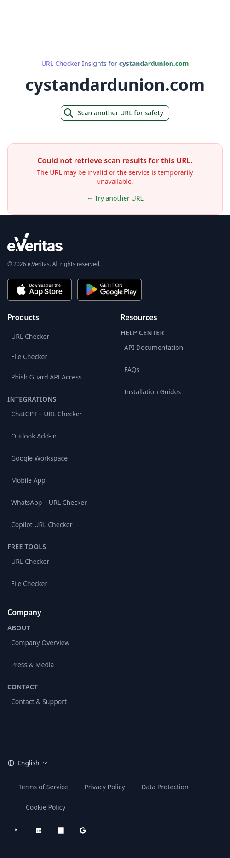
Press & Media (32, 664)
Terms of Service (43, 786)
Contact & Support (39, 701)
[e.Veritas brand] (115, 242)
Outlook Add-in (34, 436)
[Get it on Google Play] (109, 290)
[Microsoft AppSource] (61, 830)
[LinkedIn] (38, 830)
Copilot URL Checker (42, 524)
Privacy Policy (104, 786)
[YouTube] (16, 830)
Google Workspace (39, 458)
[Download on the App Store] (39, 290)
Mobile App (28, 480)
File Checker (29, 356)
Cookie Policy (45, 807)
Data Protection (165, 786)
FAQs (131, 369)
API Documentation (153, 347)
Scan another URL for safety (113, 112)
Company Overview (40, 642)
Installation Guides (152, 391)
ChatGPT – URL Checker (46, 413)
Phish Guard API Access (46, 377)
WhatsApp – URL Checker (49, 502)
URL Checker (30, 336)
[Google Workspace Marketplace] (83, 830)
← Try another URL (115, 198)
